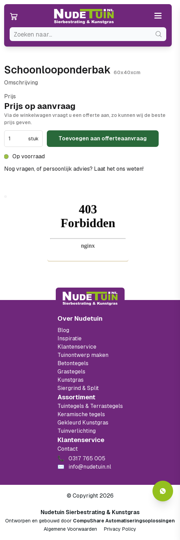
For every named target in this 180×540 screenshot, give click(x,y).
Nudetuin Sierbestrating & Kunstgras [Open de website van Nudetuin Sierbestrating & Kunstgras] (90, 512)
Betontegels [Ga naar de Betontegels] (72, 363)
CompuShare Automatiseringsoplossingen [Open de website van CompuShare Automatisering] (124, 520)
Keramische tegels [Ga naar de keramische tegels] (81, 414)
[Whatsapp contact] (162, 491)
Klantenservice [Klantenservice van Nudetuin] (76, 346)
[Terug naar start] (90, 299)
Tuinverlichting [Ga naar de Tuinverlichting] (76, 431)
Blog (63, 330)
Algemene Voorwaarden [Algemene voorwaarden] (70, 529)
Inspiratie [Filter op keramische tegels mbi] (69, 338)
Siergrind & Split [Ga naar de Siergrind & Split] (78, 388)
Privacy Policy (120, 529)
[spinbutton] (17, 138)
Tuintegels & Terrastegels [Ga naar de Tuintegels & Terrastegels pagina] (90, 406)
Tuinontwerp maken (82, 355)
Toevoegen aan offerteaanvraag (103, 138)
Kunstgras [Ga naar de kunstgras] (70, 380)
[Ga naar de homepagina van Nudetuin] (84, 16)
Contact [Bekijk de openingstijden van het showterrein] (67, 449)
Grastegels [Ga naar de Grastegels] (71, 371)
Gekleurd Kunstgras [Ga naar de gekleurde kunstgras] (82, 422)
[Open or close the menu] (158, 16)
